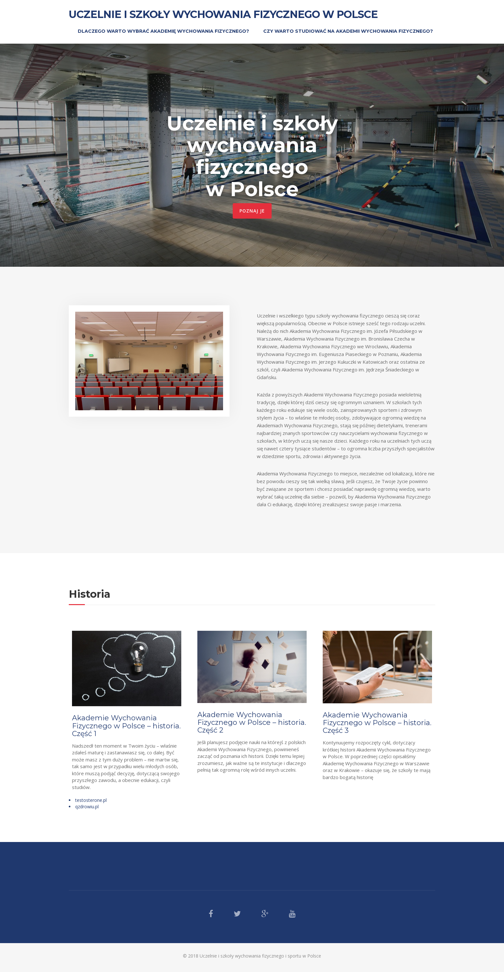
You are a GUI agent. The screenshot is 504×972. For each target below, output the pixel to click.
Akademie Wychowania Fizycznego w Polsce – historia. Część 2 (251, 722)
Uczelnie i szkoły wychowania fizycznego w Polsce (223, 14)
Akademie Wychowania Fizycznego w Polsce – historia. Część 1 (126, 726)
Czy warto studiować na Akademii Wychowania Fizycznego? (348, 31)
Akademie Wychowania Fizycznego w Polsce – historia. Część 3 (377, 723)
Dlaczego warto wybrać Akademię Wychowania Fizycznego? (163, 31)
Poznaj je (252, 211)
